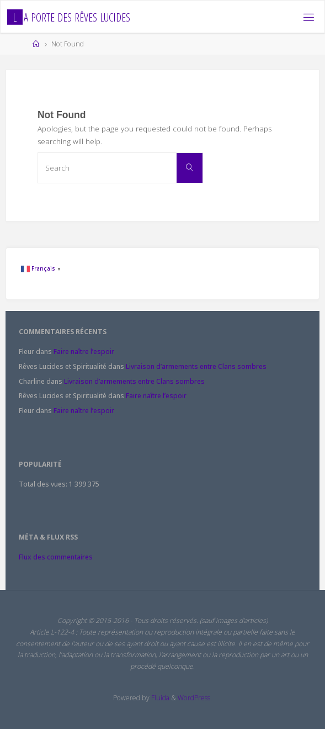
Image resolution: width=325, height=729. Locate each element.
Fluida (159, 697)
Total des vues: (44, 484)
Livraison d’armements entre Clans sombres (196, 366)
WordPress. (195, 697)
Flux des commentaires (56, 557)
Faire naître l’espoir (84, 351)
